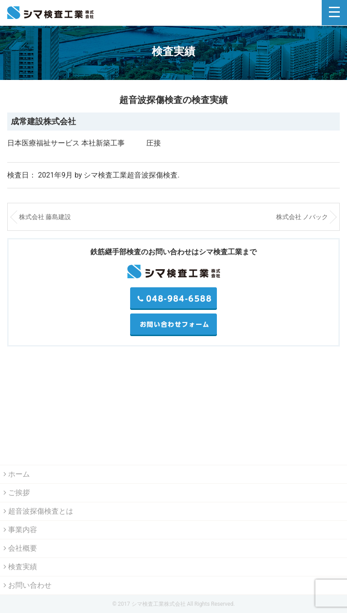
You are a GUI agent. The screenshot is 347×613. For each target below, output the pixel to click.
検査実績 (20, 566)
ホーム (17, 474)
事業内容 (20, 529)
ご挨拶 (17, 492)
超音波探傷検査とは (38, 511)
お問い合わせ (28, 585)
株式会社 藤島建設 (45, 216)
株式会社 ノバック (302, 216)
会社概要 (20, 548)
